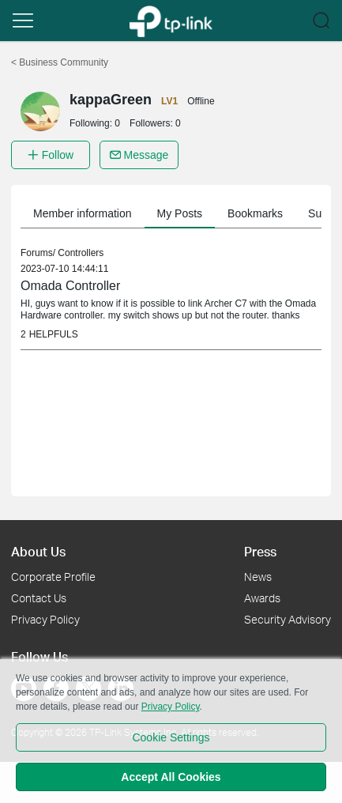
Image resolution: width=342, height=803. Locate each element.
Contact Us (38, 598)
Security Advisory (287, 619)
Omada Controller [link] (70, 285)
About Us (38, 551)
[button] (23, 20)
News (258, 576)
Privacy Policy (45, 619)
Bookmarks (255, 213)
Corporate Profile (53, 576)
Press (260, 551)
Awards (262, 598)
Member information (82, 213)
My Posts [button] (180, 213)
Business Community (59, 62)
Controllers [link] (80, 252)
